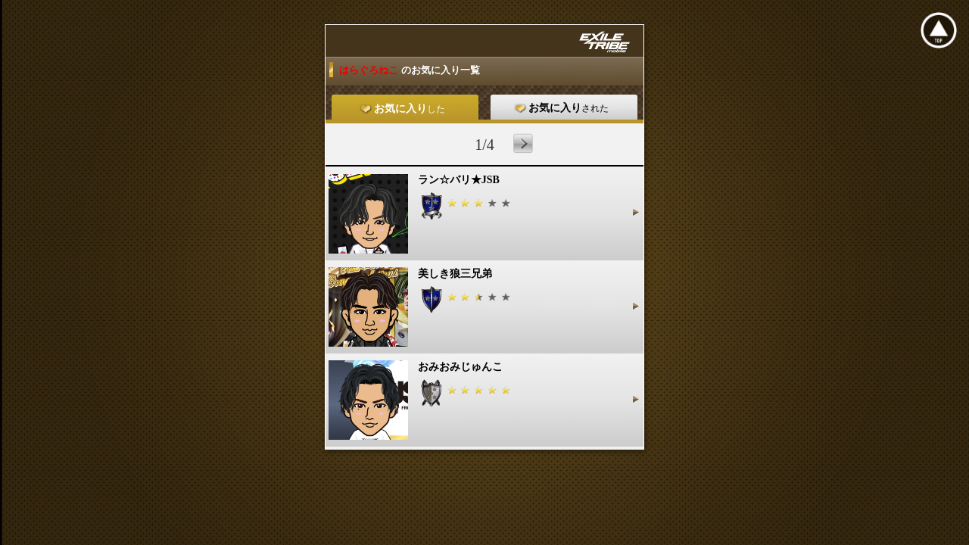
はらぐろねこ (369, 70)
